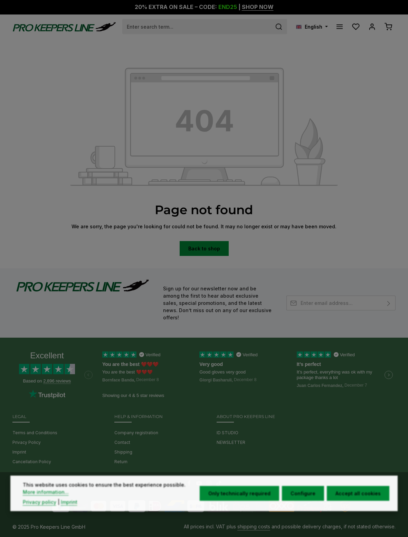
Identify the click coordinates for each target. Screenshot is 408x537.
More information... (46, 506)
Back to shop (204, 248)
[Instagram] (210, 484)
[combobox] (196, 26)
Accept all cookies (358, 508)
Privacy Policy (26, 442)
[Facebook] (189, 484)
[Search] (279, 26)
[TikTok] (219, 484)
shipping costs (253, 526)
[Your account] (371, 26)
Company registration (136, 432)
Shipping (123, 452)
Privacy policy (39, 516)
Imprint (19, 452)
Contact (122, 442)
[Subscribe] (389, 303)
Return (120, 461)
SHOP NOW (258, 7)
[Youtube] (199, 484)
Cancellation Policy (31, 461)
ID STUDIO (227, 432)
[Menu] (339, 26)
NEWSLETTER (231, 442)
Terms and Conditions (34, 432)
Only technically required (239, 508)
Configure (303, 508)
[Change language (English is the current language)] (312, 26)
